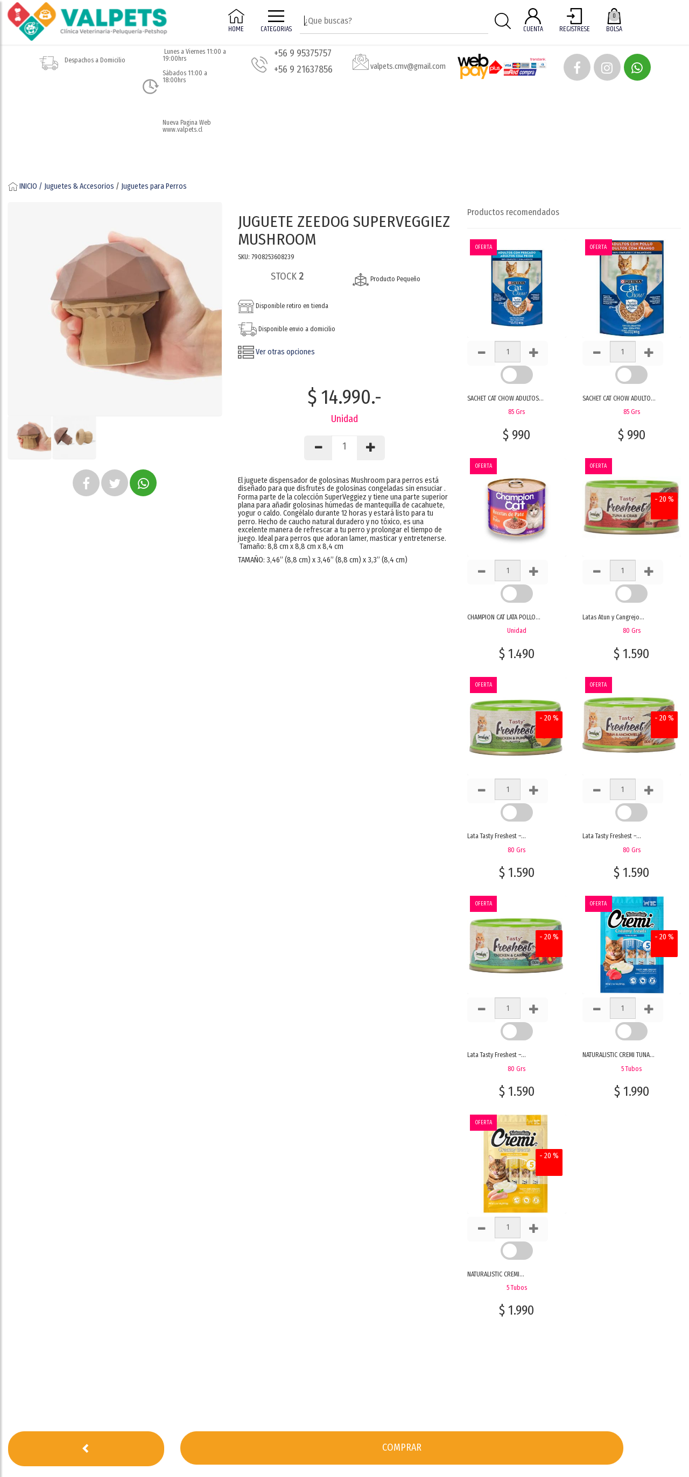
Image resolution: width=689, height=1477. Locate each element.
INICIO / (26, 186)
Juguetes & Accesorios (79, 186)
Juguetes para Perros (154, 186)
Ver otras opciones (276, 351)
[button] (577, 67)
